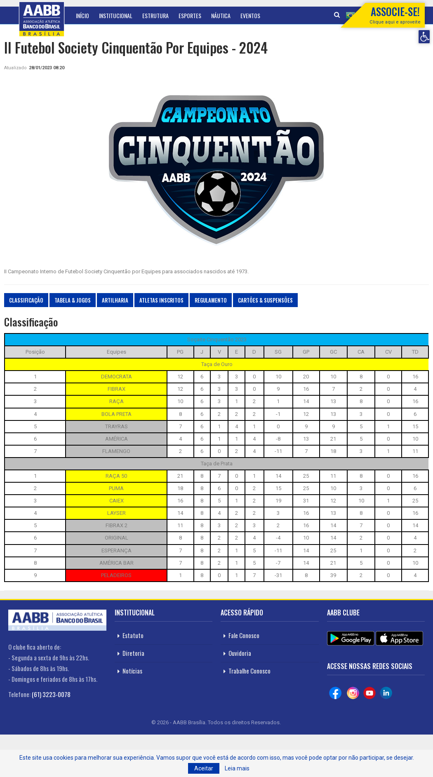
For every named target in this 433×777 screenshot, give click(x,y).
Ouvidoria (239, 652)
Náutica (221, 15)
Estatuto (133, 635)
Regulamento (211, 300)
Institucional (115, 15)
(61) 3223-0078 (51, 694)
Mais (275, 15)
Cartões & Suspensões (265, 300)
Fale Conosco (243, 635)
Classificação (26, 300)
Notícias (132, 670)
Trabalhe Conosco (249, 670)
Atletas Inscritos (161, 300)
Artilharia (115, 300)
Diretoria (133, 652)
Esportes (190, 15)
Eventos (250, 15)
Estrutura (155, 15)
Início (82, 15)
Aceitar (203, 768)
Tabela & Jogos (72, 300)
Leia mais (237, 768)
